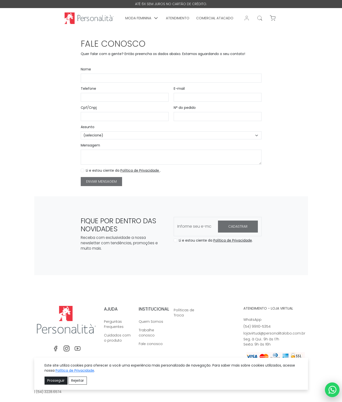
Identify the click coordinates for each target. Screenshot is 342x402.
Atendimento (178, 18)
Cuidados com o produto (117, 338)
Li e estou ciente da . (123, 170)
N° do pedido (185, 107)
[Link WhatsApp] (332, 389)
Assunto (87, 126)
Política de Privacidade (140, 170)
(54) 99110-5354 (257, 326)
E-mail (179, 88)
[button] (142, 18)
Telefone (88, 88)
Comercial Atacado (215, 18)
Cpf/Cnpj (89, 107)
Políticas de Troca (184, 313)
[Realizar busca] (260, 18)
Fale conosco (151, 343)
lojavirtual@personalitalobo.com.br (274, 333)
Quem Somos (151, 321)
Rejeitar (77, 380)
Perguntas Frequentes (114, 324)
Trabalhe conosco (147, 333)
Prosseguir (56, 380)
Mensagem (90, 145)
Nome (86, 69)
